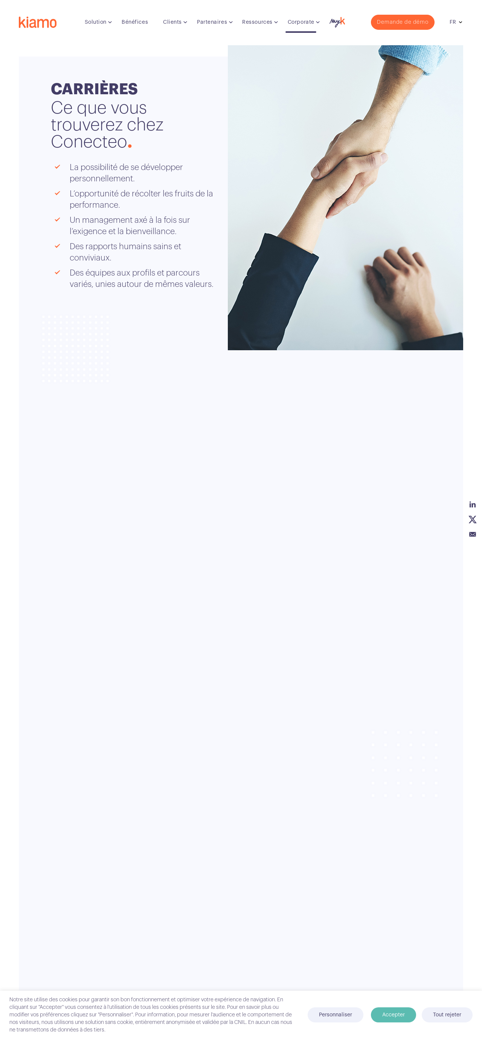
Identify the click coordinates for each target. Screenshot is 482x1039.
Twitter (472, 519)
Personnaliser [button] (335, 1015)
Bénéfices (135, 22)
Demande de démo (403, 22)
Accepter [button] (393, 1015)
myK (336, 20)
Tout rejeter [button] (447, 1015)
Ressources (257, 22)
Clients (172, 22)
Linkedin (472, 504)
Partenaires (212, 22)
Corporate (301, 22)
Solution (96, 22)
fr (453, 22)
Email (472, 534)
